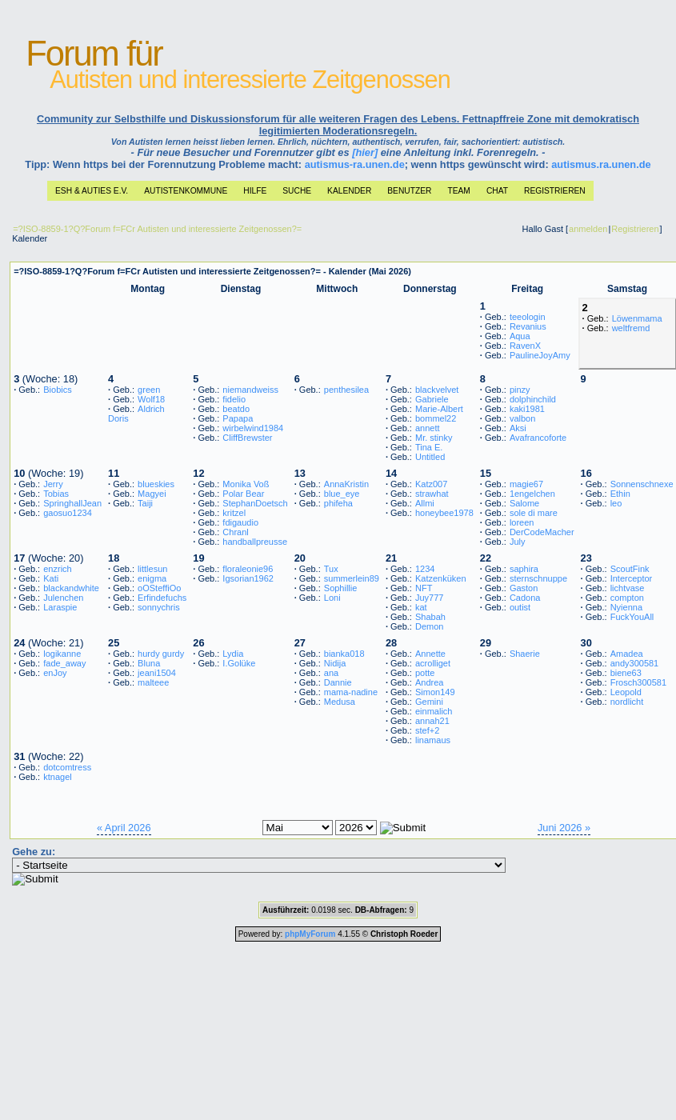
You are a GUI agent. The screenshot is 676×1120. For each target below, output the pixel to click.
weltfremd (631, 328)
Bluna (149, 663)
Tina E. (428, 447)
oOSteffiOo (159, 588)
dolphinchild (533, 399)
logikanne (62, 653)
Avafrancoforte (538, 437)
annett (427, 428)
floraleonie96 (247, 569)
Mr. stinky (433, 437)
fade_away (64, 663)
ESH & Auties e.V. (91, 190)
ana (331, 673)
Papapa (237, 418)
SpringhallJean (72, 503)
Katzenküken (440, 578)
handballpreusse (254, 541)
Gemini (429, 701)
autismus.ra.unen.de (600, 164)
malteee (153, 682)
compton (627, 597)
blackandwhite (71, 588)
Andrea (429, 682)
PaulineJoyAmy (540, 355)
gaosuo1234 (67, 513)
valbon (522, 418)
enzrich (57, 569)
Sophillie (341, 588)
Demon (429, 626)
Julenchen (63, 597)
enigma (152, 578)
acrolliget (432, 663)
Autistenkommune (185, 190)
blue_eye (342, 493)
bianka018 (344, 653)
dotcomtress (67, 767)
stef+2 (427, 730)
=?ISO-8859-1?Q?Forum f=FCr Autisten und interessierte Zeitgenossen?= (157, 229)
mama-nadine (351, 692)
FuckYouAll (632, 617)
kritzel (234, 513)
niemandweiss (250, 389)
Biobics (57, 389)
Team (458, 190)
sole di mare (534, 513)
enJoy (54, 673)
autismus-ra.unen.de (355, 164)
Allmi (424, 503)
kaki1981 (527, 409)
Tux (331, 569)
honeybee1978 (444, 513)
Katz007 (431, 484)
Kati (50, 578)
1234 (424, 569)
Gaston (524, 588)
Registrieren (555, 190)
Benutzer (409, 190)
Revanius (528, 326)
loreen (522, 522)
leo (616, 503)
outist (520, 607)
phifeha (338, 503)
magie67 (526, 484)
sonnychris (159, 607)
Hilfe (254, 190)
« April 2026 (124, 828)
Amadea (626, 653)
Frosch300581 (638, 682)
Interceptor (631, 578)
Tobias (56, 493)
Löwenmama (637, 318)
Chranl (235, 532)
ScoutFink (630, 569)
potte (424, 673)
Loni (332, 597)
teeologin (528, 317)
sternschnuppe (538, 578)
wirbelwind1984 (252, 428)
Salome (524, 503)
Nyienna (626, 607)
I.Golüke (238, 663)
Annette (430, 653)
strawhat (432, 493)
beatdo (236, 409)
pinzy (520, 389)
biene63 (626, 673)
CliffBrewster (247, 437)
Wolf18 (151, 399)
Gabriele (432, 399)
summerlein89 (351, 578)
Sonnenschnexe (642, 484)
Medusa (339, 701)
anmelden (588, 229)
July (518, 541)
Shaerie (525, 653)
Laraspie (60, 607)
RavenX (525, 345)
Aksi (518, 428)
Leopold (626, 692)
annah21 (432, 721)
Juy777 (429, 597)
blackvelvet (436, 389)
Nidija (335, 663)
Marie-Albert (439, 409)
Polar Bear (243, 493)
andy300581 (634, 663)
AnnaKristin (346, 484)
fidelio (234, 399)
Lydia (232, 653)
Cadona (525, 597)
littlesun (152, 569)
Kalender (349, 190)
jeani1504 (157, 673)
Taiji (145, 503)
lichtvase (627, 588)
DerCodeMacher (542, 532)
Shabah (430, 617)
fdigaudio (240, 522)
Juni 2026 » (564, 828)
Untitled (430, 457)
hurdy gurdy (161, 653)
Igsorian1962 (248, 578)
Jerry (52, 484)
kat (421, 607)
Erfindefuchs (162, 597)
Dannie (338, 682)
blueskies (156, 484)
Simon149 (435, 692)
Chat (497, 190)
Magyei (152, 493)
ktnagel (57, 777)
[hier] (365, 152)
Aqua (520, 336)
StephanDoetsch (254, 503)
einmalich (433, 711)
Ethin (620, 493)
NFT (423, 588)
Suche (296, 190)
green (149, 389)
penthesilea (346, 389)
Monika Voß (245, 484)
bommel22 (435, 418)
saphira (524, 569)
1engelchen (532, 493)
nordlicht (627, 701)
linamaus (432, 740)
